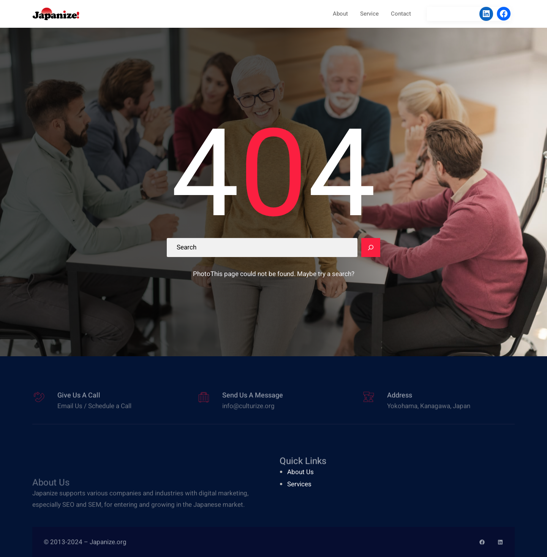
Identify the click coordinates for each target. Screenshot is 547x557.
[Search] (370, 247)
